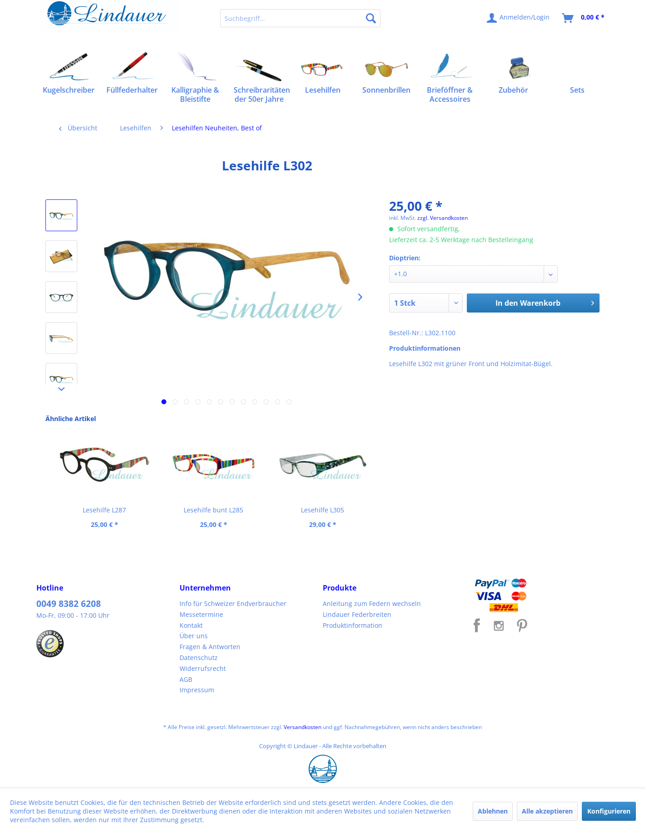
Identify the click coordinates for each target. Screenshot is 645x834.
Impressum (197, 689)
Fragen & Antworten (210, 646)
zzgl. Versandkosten (442, 218)
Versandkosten (302, 727)
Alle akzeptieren (547, 811)
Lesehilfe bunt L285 (213, 510)
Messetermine (201, 614)
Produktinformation (352, 625)
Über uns (194, 635)
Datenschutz (199, 657)
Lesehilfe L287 (104, 510)
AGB (186, 679)
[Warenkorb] (583, 18)
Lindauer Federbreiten (357, 614)
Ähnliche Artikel (70, 418)
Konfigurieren (608, 811)
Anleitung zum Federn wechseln (372, 603)
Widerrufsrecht (203, 668)
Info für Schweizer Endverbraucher (233, 603)
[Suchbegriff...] (300, 18)
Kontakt (191, 625)
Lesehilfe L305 (322, 510)
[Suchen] (370, 18)
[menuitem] (300, 18)
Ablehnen (493, 811)
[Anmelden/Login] (518, 18)
